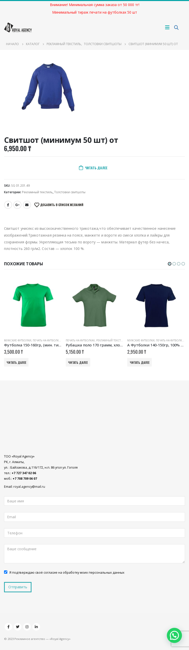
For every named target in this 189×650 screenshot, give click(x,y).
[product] (33, 305)
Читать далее (96, 167)
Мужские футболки (17, 340)
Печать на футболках (47, 340)
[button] (169, 264)
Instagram (27, 627)
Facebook (8, 205)
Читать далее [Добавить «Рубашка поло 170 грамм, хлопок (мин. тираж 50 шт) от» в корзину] (78, 362)
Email (27, 205)
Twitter (17, 627)
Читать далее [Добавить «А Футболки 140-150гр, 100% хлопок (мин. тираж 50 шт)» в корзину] (139, 362)
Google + (17, 205)
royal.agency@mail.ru (29, 487)
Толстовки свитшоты (69, 192)
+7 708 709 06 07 (25, 479)
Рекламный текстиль (37, 192)
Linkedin (36, 627)
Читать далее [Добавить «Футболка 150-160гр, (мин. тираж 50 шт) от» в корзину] (16, 362)
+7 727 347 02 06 (24, 473)
